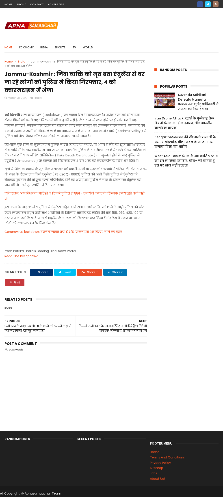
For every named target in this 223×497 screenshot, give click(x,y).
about (21, 4)
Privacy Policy (160, 462)
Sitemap (156, 468)
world (88, 47)
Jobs (153, 473)
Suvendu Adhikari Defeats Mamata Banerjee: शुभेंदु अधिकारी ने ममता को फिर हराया (198, 102)
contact (37, 4)
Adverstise (56, 4)
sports (60, 47)
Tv (74, 47)
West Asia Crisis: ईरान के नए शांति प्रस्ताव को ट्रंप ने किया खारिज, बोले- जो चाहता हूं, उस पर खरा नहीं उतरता (186, 161)
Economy (26, 47)
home (8, 4)
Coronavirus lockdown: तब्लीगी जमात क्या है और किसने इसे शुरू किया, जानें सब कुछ (63, 231)
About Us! (157, 478)
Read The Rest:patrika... (22, 256)
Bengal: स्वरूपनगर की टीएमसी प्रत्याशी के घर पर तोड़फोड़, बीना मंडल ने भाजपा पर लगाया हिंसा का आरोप (185, 142)
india (44, 47)
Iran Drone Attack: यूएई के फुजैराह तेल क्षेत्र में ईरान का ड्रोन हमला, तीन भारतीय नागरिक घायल (184, 123)
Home (8, 47)
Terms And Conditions (167, 457)
